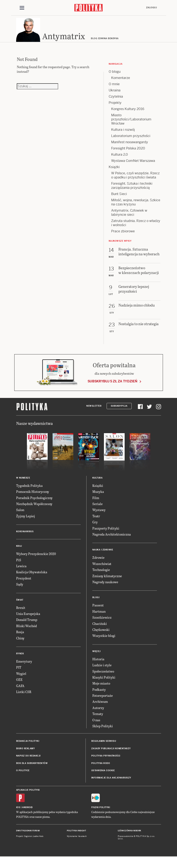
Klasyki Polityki (103, 677)
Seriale (97, 504)
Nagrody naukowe (105, 582)
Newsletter (93, 406)
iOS (18, 808)
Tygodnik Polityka (29, 486)
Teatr (96, 516)
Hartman (99, 612)
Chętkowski (101, 630)
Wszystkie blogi (103, 636)
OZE (19, 680)
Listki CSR (23, 692)
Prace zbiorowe (123, 232)
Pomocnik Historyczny (32, 492)
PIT (18, 668)
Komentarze (120, 78)
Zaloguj (151, 7)
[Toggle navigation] (22, 7)
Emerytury (24, 661)
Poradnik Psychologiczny (34, 498)
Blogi (96, 598)
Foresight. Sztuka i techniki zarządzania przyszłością (131, 186)
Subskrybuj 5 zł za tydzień (112, 382)
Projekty (115, 103)
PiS (18, 560)
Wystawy (99, 510)
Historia (98, 659)
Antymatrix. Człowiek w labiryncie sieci (129, 213)
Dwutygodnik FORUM (28, 831)
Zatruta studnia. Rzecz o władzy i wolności (135, 223)
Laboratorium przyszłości (130, 136)
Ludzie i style (102, 665)
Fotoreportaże (102, 696)
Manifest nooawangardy (129, 143)
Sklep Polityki (102, 726)
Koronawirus (25, 532)
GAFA (20, 686)
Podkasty (99, 690)
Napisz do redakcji (28, 756)
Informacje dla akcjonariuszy (111, 778)
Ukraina (114, 91)
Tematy (97, 714)
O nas (96, 720)
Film (95, 498)
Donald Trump (26, 620)
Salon (20, 510)
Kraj (19, 546)
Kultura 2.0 (119, 155)
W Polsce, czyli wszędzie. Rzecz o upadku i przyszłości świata (135, 176)
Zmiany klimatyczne (107, 576)
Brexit (20, 608)
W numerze (23, 478)
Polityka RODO (100, 763)
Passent (98, 606)
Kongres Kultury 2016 (127, 109)
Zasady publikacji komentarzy (111, 749)
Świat (19, 600)
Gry (95, 522)
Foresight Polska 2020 (128, 149)
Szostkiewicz (102, 618)
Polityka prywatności (105, 756)
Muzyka (98, 492)
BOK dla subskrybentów (32, 763)
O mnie (114, 84)
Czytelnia (116, 97)
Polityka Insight (76, 831)
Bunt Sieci (119, 194)
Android (27, 808)
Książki (114, 167)
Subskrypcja (119, 406)
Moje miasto (101, 684)
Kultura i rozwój (123, 130)
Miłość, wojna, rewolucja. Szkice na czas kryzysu (135, 203)
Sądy (19, 584)
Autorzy (98, 708)
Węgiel (21, 674)
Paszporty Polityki (105, 528)
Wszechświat (101, 564)
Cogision (28, 837)
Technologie (101, 570)
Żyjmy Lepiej (25, 516)
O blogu (114, 72)
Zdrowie (98, 558)
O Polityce (23, 771)
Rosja (20, 632)
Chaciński (99, 624)
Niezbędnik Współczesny (34, 504)
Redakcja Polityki (27, 742)
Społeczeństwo (103, 671)
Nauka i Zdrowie (102, 550)
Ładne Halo (38, 837)
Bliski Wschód (26, 626)
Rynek (20, 654)
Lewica (21, 566)
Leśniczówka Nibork (129, 831)
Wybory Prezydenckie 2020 (36, 554)
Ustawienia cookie (103, 771)
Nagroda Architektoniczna (111, 534)
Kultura (97, 478)
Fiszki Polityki (100, 808)
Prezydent (23, 578)
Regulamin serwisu (103, 742)
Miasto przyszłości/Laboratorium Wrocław (131, 120)
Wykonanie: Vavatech (77, 837)
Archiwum (100, 702)
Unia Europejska (28, 614)
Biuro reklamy (25, 749)
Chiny (20, 638)
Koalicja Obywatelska (31, 572)
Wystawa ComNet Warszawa (133, 161)
